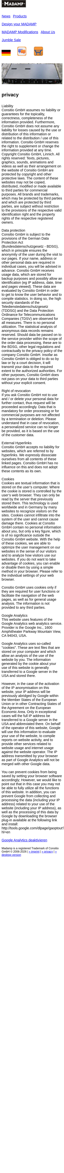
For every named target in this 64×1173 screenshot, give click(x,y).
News (6, 16)
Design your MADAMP (19, 24)
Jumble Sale (11, 40)
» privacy (47, 851)
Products (20, 16)
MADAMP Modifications (20, 32)
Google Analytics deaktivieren (24, 840)
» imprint (34, 851)
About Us (48, 32)
